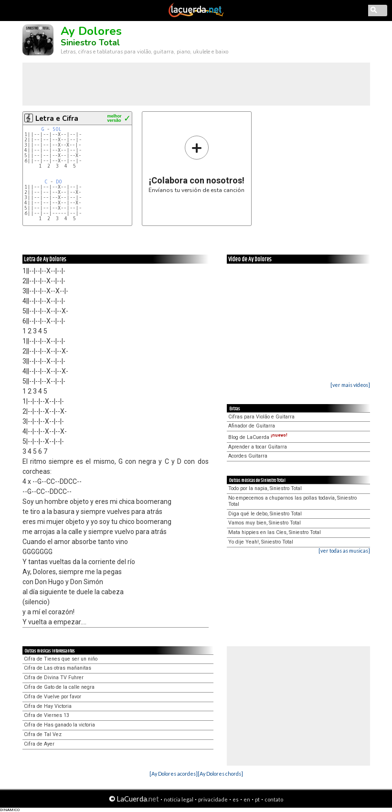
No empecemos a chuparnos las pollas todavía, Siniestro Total (292, 501)
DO (59, 182)
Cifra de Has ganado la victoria (59, 725)
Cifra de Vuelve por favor (52, 697)
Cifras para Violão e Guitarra (261, 417)
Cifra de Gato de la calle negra (59, 687)
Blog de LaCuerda (257, 437)
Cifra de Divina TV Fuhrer (54, 677)
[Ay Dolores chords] (220, 773)
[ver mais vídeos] (350, 385)
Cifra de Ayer (39, 744)
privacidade (213, 799)
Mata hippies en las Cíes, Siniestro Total (274, 532)
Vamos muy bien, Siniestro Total (264, 523)
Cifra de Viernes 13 (46, 715)
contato (274, 799)
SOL (57, 129)
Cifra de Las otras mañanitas (57, 668)
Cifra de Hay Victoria (48, 706)
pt (257, 799)
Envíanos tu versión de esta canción (196, 164)
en (247, 799)
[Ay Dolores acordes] (173, 773)
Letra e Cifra (56, 118)
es (236, 799)
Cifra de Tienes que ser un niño (60, 659)
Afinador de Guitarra (251, 426)
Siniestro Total (90, 42)
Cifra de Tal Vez (43, 734)
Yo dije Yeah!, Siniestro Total (260, 542)
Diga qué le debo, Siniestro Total (265, 514)
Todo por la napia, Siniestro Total (265, 488)
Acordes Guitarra (247, 456)
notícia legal (178, 799)
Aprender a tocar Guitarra (257, 447)
